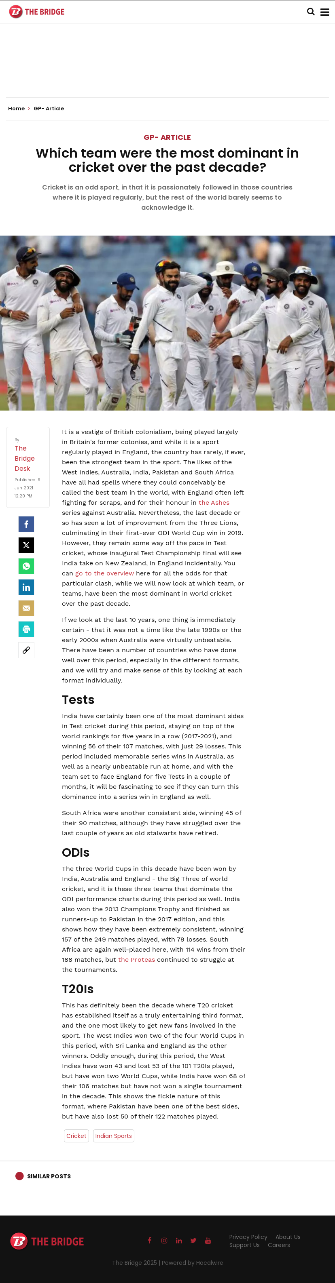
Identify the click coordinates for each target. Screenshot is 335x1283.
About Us (288, 1237)
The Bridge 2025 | (137, 1263)
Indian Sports (113, 1136)
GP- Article (167, 137)
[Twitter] (26, 545)
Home (19, 108)
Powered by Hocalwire (192, 1263)
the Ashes (214, 502)
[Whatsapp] (26, 566)
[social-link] (26, 650)
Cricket (76, 1136)
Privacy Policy (248, 1237)
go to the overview (104, 573)
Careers (279, 1245)
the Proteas (136, 959)
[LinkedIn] (26, 587)
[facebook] (26, 524)
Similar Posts (49, 1176)
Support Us (244, 1245)
